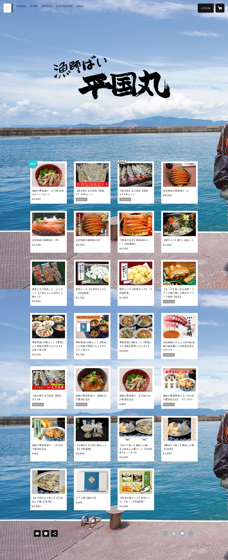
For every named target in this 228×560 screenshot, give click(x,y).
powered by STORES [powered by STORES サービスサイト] (114, 536)
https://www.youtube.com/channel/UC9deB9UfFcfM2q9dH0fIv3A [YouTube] (182, 533)
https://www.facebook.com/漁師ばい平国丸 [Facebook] (165, 533)
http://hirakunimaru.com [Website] (190, 533)
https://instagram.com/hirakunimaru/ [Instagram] (174, 533)
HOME (28, 7)
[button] (206, 8)
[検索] (8, 8)
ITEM (41, 7)
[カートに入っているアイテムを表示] (220, 8)
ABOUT (53, 7)
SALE (86, 7)
